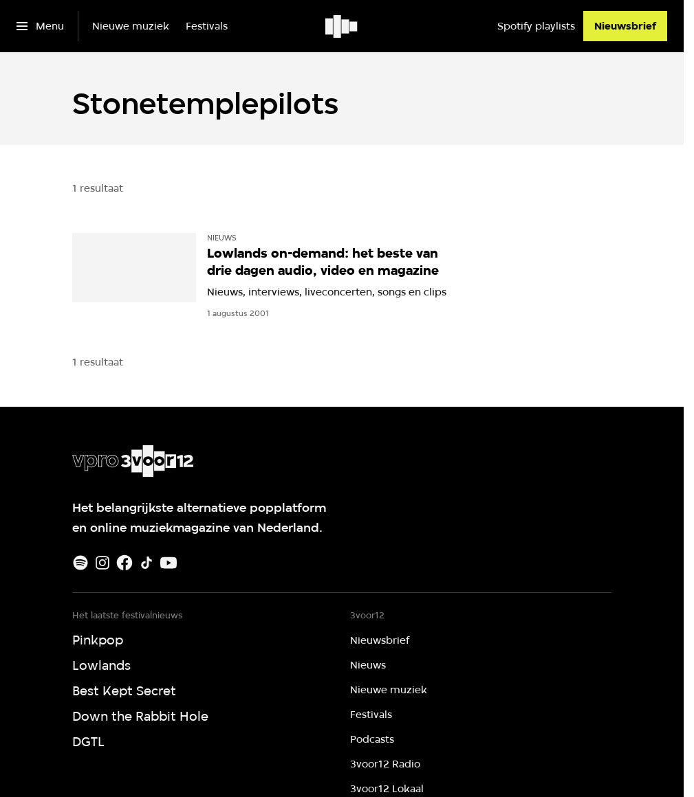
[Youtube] (168, 562)
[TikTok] (146, 562)
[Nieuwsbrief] (625, 26)
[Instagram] (102, 562)
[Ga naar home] (342, 26)
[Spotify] (80, 562)
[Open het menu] (40, 26)
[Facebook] (124, 562)
